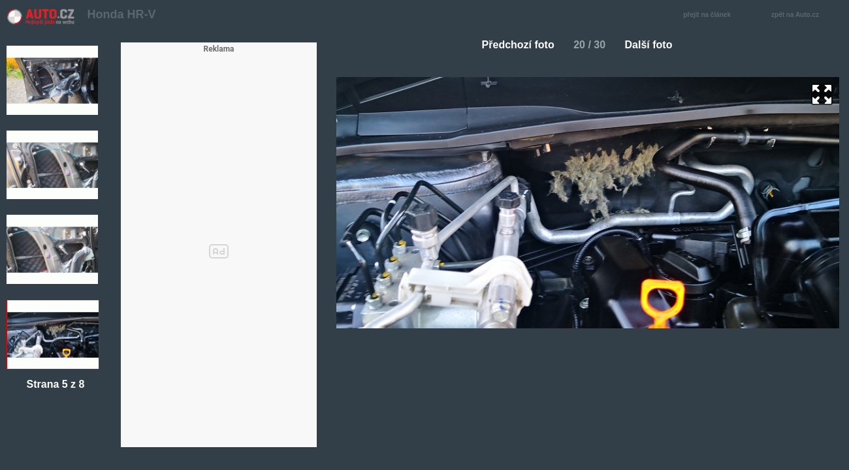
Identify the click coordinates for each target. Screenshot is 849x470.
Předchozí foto (513, 45)
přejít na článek (710, 15)
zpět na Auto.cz (802, 15)
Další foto (654, 45)
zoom (822, 94)
